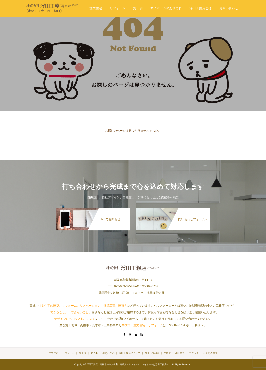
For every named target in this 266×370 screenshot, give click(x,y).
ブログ (167, 353)
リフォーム (117, 8)
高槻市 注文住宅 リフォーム (142, 325)
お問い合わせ (228, 8)
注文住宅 (95, 8)
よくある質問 (210, 353)
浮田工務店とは (201, 8)
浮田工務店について (129, 353)
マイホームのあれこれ (166, 8)
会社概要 (180, 353)
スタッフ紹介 (152, 353)
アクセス (194, 353)
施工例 (138, 8)
